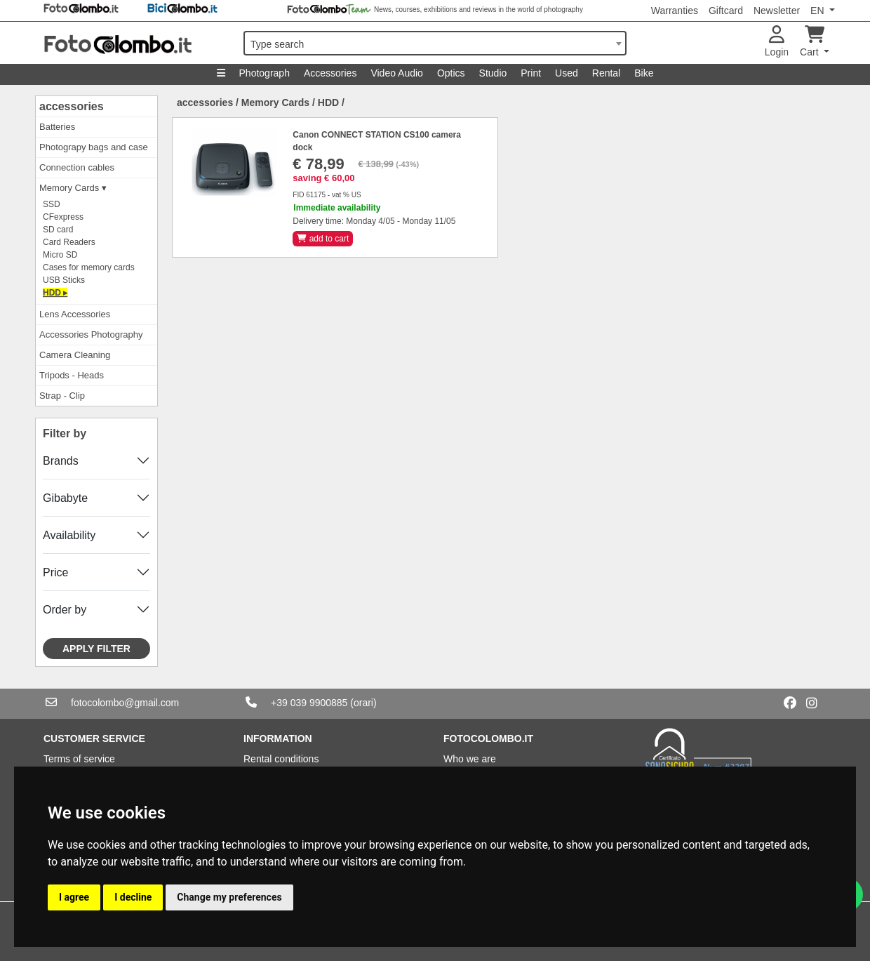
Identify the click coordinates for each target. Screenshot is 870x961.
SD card (58, 229)
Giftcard (726, 10)
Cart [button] (812, 42)
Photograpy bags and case (93, 147)
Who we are (469, 758)
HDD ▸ (55, 293)
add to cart (323, 239)
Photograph (264, 73)
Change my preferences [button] (229, 897)
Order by (64, 610)
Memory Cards (275, 102)
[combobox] (435, 43)
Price (55, 572)
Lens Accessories (74, 314)
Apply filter (96, 648)
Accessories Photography (90, 334)
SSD (51, 204)
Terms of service (79, 758)
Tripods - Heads (71, 375)
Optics (451, 73)
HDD (328, 102)
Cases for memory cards (89, 267)
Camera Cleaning (74, 355)
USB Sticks (64, 280)
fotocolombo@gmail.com (125, 702)
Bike (643, 73)
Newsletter (777, 10)
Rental (606, 73)
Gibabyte (65, 498)
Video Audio (396, 73)
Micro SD (60, 255)
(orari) (363, 702)
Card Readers (69, 242)
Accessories (330, 73)
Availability (69, 535)
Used (566, 73)
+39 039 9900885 (309, 702)
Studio (493, 73)
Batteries (57, 126)
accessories (71, 106)
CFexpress (63, 217)
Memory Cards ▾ (73, 188)
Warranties (674, 10)
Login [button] (777, 42)
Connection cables (76, 167)
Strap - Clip (62, 395)
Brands (61, 461)
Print (531, 73)
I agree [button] (74, 897)
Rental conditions (281, 758)
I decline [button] (133, 897)
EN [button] (818, 10)
